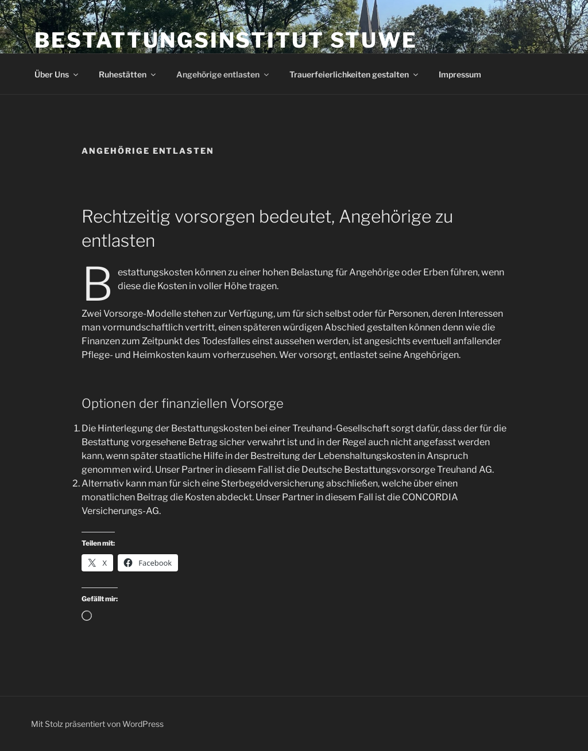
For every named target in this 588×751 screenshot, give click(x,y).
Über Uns (57, 74)
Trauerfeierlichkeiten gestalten (354, 74)
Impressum (460, 74)
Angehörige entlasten (223, 74)
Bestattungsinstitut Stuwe (225, 40)
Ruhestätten (128, 74)
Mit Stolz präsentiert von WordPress (97, 724)
